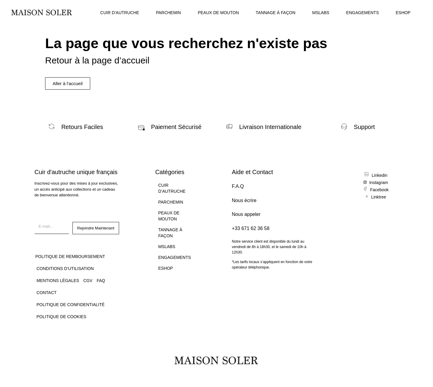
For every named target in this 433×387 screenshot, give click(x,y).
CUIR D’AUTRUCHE (119, 12)
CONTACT (47, 292)
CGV (87, 280)
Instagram (378, 182)
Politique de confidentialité (71, 304)
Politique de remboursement (70, 256)
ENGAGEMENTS (362, 12)
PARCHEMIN (168, 12)
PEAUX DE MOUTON (218, 12)
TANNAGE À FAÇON (275, 12)
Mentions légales (58, 280)
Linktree (378, 197)
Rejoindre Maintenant (96, 228)
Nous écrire (244, 200)
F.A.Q (238, 186)
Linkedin (379, 175)
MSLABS (320, 12)
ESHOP (403, 12)
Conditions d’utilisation (65, 268)
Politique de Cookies (62, 316)
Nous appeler (246, 214)
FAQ (101, 280)
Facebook (379, 189)
